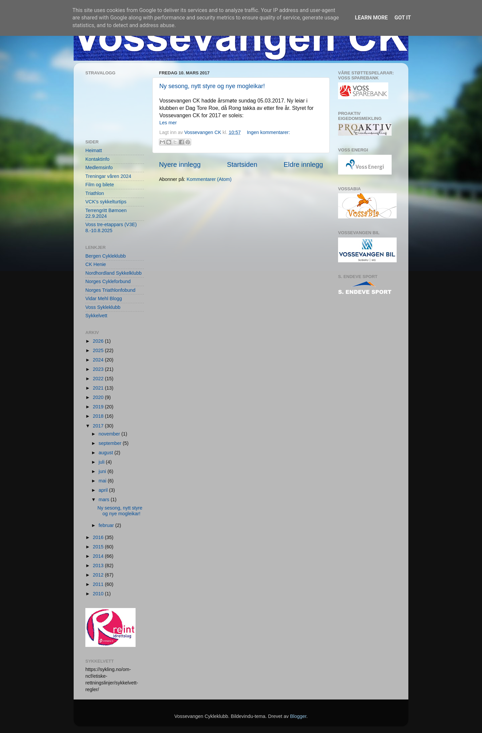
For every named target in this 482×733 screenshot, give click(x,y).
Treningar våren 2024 (108, 176)
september (111, 443)
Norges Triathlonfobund (110, 290)
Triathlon (94, 193)
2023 (99, 369)
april (104, 490)
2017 (99, 425)
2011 (99, 584)
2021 (99, 388)
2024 (99, 359)
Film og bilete (99, 184)
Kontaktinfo (97, 159)
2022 (99, 378)
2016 (99, 537)
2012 (99, 575)
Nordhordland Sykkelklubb (113, 273)
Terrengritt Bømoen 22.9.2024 (106, 213)
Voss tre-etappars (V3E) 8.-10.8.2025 (111, 227)
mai (103, 480)
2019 (99, 406)
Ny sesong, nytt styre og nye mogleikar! (212, 86)
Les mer (168, 122)
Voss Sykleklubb (102, 307)
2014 (99, 556)
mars (105, 499)
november (110, 434)
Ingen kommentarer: (268, 132)
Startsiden (242, 164)
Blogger (298, 716)
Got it (402, 17)
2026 (99, 341)
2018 (99, 416)
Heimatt (93, 150)
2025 (99, 350)
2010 (99, 593)
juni (103, 471)
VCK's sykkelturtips (106, 201)
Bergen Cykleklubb (105, 256)
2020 (99, 397)
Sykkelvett (96, 315)
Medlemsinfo (99, 167)
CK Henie (95, 264)
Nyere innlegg (179, 164)
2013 (99, 565)
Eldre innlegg (303, 164)
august (106, 452)
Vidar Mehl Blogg (103, 298)
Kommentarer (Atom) (208, 179)
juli (102, 462)
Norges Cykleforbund (108, 281)
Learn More (371, 17)
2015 (99, 546)
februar (107, 525)
